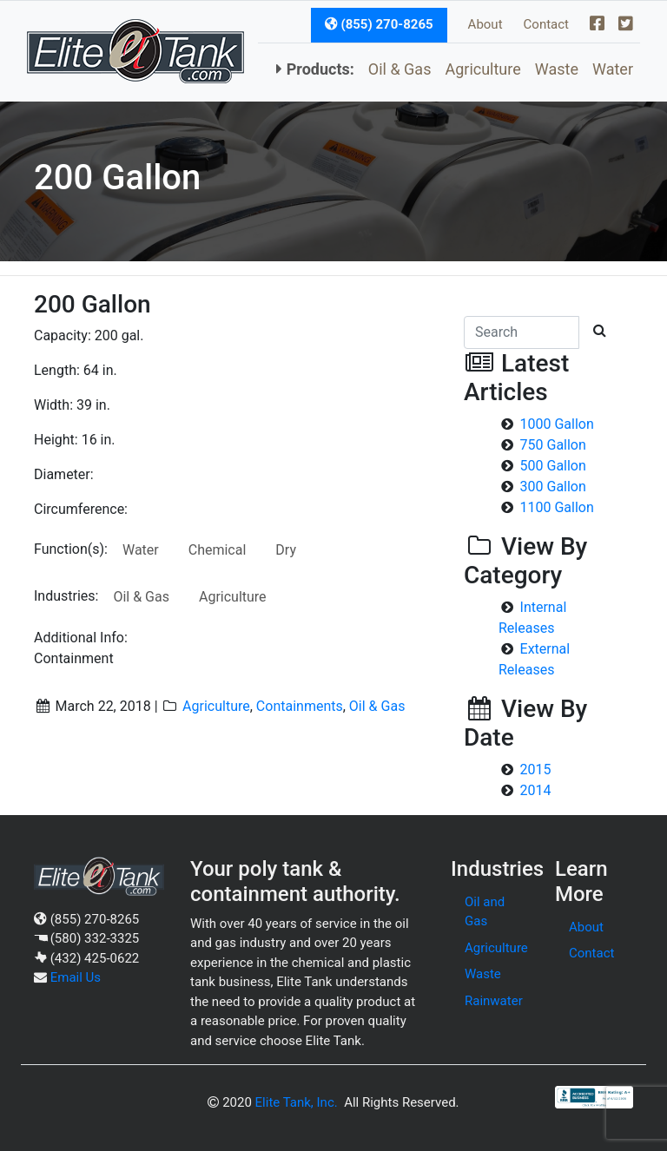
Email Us (75, 977)
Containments (299, 706)
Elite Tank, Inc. (296, 1102)
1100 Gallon (557, 507)
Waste (556, 69)
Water (612, 69)
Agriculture (482, 69)
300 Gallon (553, 486)
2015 (535, 769)
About (485, 24)
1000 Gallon (557, 424)
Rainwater (494, 1001)
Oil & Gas (400, 69)
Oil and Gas (485, 912)
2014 (535, 790)
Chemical (217, 550)
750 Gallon (553, 445)
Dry (285, 550)
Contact (546, 24)
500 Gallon (553, 465)
